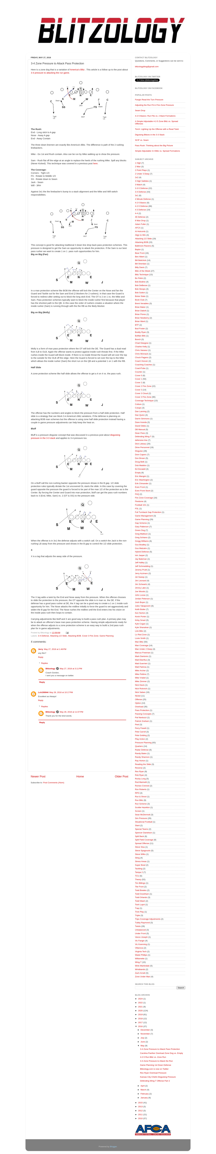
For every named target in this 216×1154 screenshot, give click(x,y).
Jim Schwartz (141, 584)
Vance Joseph (141, 937)
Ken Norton (140, 613)
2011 (140, 1114)
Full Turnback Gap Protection (148, 512)
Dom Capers (140, 454)
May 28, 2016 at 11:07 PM (71, 712)
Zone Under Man (142, 976)
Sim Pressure (141, 818)
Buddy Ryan (140, 332)
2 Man (138, 166)
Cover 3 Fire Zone (90, 636)
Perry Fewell (140, 728)
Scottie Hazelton (142, 807)
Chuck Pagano (141, 357)
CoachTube (140, 368)
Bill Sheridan (140, 264)
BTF (137, 325)
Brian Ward (140, 321)
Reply (40, 657)
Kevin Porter (140, 616)
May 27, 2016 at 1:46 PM (55, 649)
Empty (138, 472)
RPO (137, 793)
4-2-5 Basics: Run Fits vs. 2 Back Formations (155, 116)
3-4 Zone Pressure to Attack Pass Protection (160, 1049)
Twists (138, 926)
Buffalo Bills (140, 336)
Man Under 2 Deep (143, 649)
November (145, 1034)
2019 (140, 1014)
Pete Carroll (140, 732)
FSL (137, 508)
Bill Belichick (140, 260)
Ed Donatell (140, 469)
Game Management (144, 516)
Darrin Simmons (142, 419)
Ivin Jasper (140, 555)
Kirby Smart (140, 620)
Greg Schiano (141, 537)
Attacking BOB (74, 636)
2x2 (136, 177)
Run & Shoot (141, 796)
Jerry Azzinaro (141, 573)
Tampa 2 (139, 872)
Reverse (138, 768)
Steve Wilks (140, 854)
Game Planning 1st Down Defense (155, 1065)
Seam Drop (140, 110)
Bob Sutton (140, 292)
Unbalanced (140, 930)
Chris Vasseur (141, 350)
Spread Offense (142, 843)
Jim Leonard (140, 580)
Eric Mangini (140, 476)
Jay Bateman (141, 559)
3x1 (136, 195)
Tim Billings (140, 883)
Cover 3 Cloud (141, 393)
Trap (137, 908)
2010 (140, 1118)
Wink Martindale (142, 966)
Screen (138, 811)
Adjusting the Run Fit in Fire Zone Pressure (154, 105)
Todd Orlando (141, 897)
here (95, 163)
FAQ (137, 494)
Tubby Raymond (142, 922)
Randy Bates (141, 753)
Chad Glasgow (141, 343)
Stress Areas (141, 861)
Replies (44, 663)
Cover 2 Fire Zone (143, 386)
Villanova (139, 948)
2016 (140, 1026)
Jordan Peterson (142, 599)
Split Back (139, 836)
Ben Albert (139, 257)
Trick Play (139, 912)
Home (80, 776)
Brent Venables (142, 303)
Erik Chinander (141, 483)
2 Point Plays (141, 170)
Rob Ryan (139, 775)
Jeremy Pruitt (141, 570)
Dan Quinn (140, 415)
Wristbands (140, 969)
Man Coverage (141, 645)
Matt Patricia (140, 667)
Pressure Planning (143, 742)
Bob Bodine (140, 282)
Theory (138, 879)
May (143, 1046)
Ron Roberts (140, 789)
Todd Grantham (142, 894)
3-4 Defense (43, 636)
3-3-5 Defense (141, 188)
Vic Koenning (141, 944)
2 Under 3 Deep (142, 174)
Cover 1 (138, 379)
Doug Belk (139, 462)
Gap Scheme (141, 523)
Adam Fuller (140, 224)
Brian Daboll (140, 311)
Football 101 (140, 505)
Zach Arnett (140, 973)
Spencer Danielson (143, 833)
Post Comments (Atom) (53, 782)
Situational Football (143, 822)
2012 (140, 1110)
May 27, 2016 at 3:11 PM (71, 668)
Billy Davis (139, 267)
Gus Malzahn (141, 548)
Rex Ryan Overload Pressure (153, 1073)
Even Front (140, 487)
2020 (140, 1010)
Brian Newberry (142, 318)
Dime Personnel (142, 447)
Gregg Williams (142, 541)
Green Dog (140, 530)
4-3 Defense (140, 210)
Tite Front (139, 887)
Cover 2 (138, 382)
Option (138, 703)
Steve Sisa (140, 847)
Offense (138, 699)
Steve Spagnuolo (142, 850)
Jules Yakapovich (143, 606)
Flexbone (139, 501)
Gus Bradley (140, 545)
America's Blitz (77, 69)
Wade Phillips (141, 955)
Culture (138, 404)
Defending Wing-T (143, 436)
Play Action (140, 739)
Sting (137, 858)
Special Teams (141, 829)
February (145, 1094)
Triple (137, 915)
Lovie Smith (140, 638)
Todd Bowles (141, 890)
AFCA (137, 228)
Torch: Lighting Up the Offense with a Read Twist (157, 129)
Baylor (138, 249)
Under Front (140, 933)
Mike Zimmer (141, 681)
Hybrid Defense (142, 552)
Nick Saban (140, 692)
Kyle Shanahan (142, 627)
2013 (140, 1106)
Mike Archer (140, 670)
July (143, 1038)
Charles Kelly (141, 346)
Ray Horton (140, 761)
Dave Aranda (141, 422)
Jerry (40, 649)
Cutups (138, 408)
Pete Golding (141, 735)
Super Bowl (140, 865)
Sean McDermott (142, 815)
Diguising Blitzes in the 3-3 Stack (150, 135)
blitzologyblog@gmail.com (147, 66)
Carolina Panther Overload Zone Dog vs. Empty (161, 1053)
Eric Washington (142, 480)
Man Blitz (139, 642)
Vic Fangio (140, 941)
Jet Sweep (139, 577)
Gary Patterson (142, 526)
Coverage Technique (144, 400)
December (145, 1030)
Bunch (138, 339)
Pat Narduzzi (141, 717)
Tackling (138, 868)
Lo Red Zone (141, 634)
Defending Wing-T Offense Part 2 (155, 1081)
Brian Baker (140, 307)
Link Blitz (139, 631)
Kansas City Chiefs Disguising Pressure (158, 1077)
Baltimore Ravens (143, 246)
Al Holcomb (140, 231)
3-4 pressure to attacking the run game (50, 73)
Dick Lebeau (140, 444)
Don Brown (140, 458)
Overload (139, 707)
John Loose (140, 595)
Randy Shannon (142, 757)
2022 (140, 1002)
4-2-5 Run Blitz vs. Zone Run (153, 1057)
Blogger (113, 1146)
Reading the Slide (143, 764)
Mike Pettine (140, 674)
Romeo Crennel (142, 786)
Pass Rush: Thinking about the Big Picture (154, 145)
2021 (140, 1007)
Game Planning (107, 636)
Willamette (139, 958)
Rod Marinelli (141, 782)
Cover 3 (138, 390)
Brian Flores (140, 314)
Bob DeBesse (141, 285)
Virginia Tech (141, 951)
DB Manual (140, 429)
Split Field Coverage (144, 840)
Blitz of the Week (142, 271)
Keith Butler (140, 609)
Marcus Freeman (142, 653)
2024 (140, 999)
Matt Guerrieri (141, 663)
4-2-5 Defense (141, 206)
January (144, 1098)
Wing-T (138, 962)
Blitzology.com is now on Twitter (154, 1069)
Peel (137, 724)
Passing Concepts (143, 714)
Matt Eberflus (141, 660)
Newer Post (38, 776)
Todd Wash (140, 901)
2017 (140, 1022)
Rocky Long (140, 779)
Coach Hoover (141, 361)
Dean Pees (140, 433)
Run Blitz (139, 800)
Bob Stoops (140, 289)
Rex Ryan (139, 771)
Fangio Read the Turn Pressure (149, 100)
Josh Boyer (140, 602)
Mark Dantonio (141, 656)
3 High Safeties (142, 181)
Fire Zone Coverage (144, 498)
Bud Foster (140, 328)
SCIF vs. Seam (142, 140)
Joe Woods (140, 591)
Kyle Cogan (140, 624)
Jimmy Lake (140, 588)
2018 (140, 1018)
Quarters (139, 746)
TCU (137, 876)
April (143, 1086)
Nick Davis (140, 685)
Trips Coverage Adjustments (147, 919)
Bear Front (140, 253)
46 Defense (140, 217)
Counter (138, 372)
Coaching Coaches (143, 365)
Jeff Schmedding (142, 566)
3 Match (138, 184)
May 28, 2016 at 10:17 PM (61, 692)
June (143, 1042)
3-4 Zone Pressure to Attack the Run (156, 1061)
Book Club (139, 300)
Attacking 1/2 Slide (58, 636)
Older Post (121, 776)
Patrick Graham (142, 721)
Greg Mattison (141, 534)
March (144, 1090)
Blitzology (50, 668)
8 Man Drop (140, 220)
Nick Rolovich (141, 688)
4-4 (136, 213)
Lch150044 (43, 692)
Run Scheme (141, 804)
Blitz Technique (142, 274)
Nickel (138, 696)
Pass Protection (142, 710)
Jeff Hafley (140, 562)
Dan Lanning (141, 411)
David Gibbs (140, 426)
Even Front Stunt (142, 491)
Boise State (140, 296)
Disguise (139, 451)
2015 (140, 1103)
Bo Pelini (139, 278)
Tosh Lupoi (140, 904)
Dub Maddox (141, 465)
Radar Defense (142, 750)
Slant (137, 825)
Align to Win (140, 235)
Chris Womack (141, 354)
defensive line (141, 440)
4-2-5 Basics (140, 203)
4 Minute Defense (143, 199)
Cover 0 (138, 375)
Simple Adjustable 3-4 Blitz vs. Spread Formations (157, 151)
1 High (138, 163)
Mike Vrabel (140, 678)
